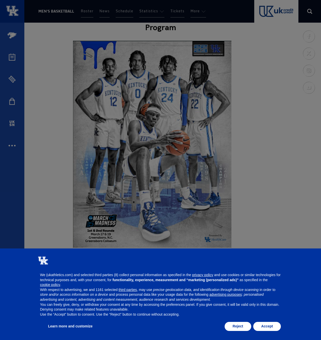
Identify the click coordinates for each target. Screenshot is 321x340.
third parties (127, 290)
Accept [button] (267, 326)
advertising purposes (225, 294)
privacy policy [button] (202, 275)
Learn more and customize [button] (70, 326)
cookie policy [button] (50, 285)
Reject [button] (238, 326)
